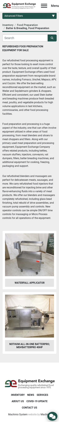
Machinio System (18, 414)
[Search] (25, 37)
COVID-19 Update (37, 401)
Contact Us (29, 407)
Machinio (46, 414)
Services (42, 394)
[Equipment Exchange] (29, 383)
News (30, 394)
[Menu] (44, 6)
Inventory (18, 394)
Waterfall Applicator (30, 282)
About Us (18, 401)
